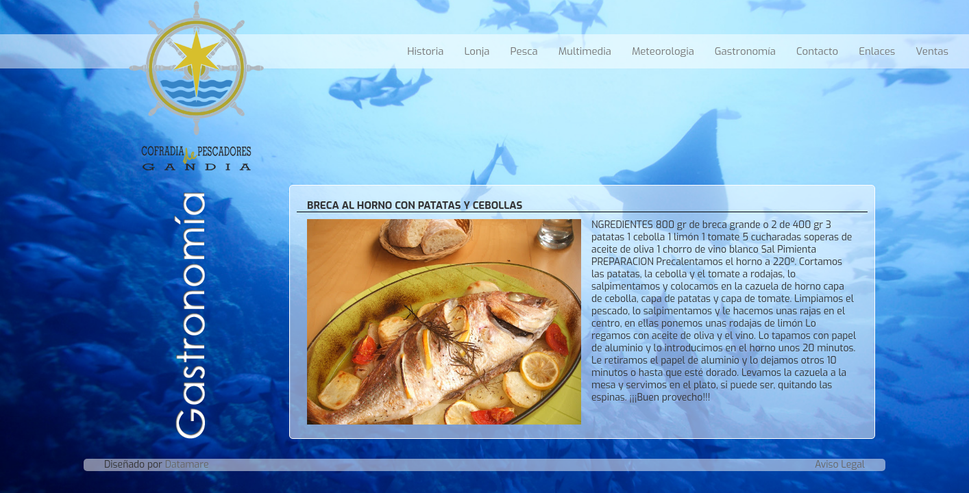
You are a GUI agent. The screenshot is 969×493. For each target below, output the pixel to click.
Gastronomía (745, 51)
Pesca (523, 51)
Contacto (817, 51)
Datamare (187, 464)
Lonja (476, 51)
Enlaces (877, 51)
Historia (425, 51)
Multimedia (585, 51)
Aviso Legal (840, 464)
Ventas (932, 51)
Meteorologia (663, 51)
